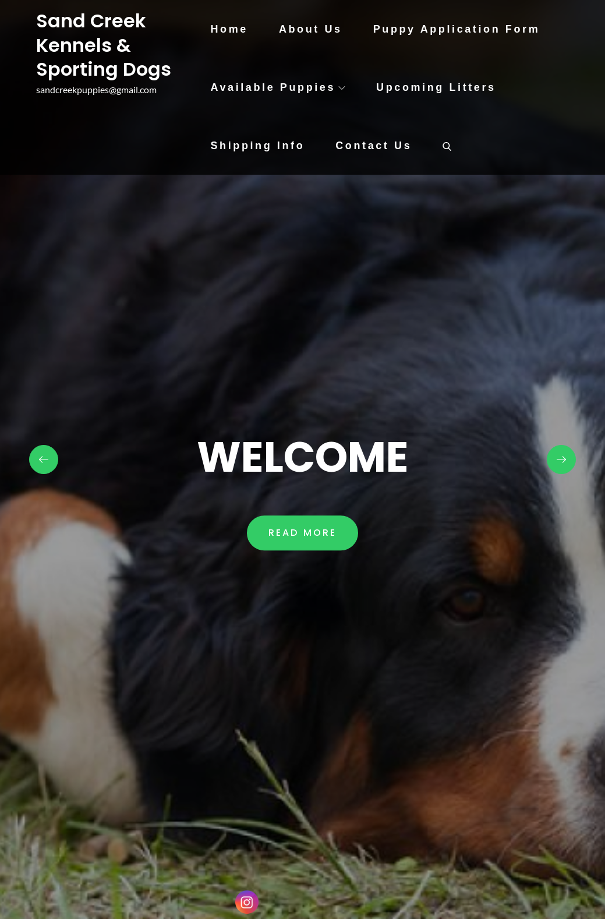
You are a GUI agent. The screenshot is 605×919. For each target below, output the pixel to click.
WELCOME (303, 456)
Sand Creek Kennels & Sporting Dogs (103, 45)
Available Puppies (277, 87)
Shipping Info (257, 145)
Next (561, 459)
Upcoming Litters (436, 87)
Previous (43, 459)
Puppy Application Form (456, 29)
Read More (302, 533)
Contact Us (373, 145)
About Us (310, 29)
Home (228, 29)
